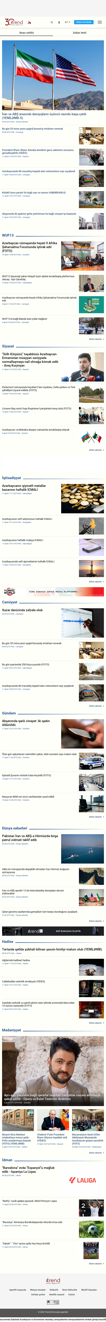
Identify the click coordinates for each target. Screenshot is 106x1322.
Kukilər (71, 1294)
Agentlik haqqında (17, 1290)
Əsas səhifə (26, 32)
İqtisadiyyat (11, 478)
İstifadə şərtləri (38, 1294)
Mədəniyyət (11, 1030)
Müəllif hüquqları (89, 1290)
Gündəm (9, 713)
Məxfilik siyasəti (56, 1294)
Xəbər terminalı (83, 22)
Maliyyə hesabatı (38, 1290)
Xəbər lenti (79, 32)
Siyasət (8, 346)
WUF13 (8, 235)
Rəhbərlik (54, 1290)
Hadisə (7, 941)
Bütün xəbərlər (95, 339)
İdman (7, 1160)
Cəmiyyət (9, 602)
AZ (66, 22)
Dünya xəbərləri (14, 828)
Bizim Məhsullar (69, 1290)
